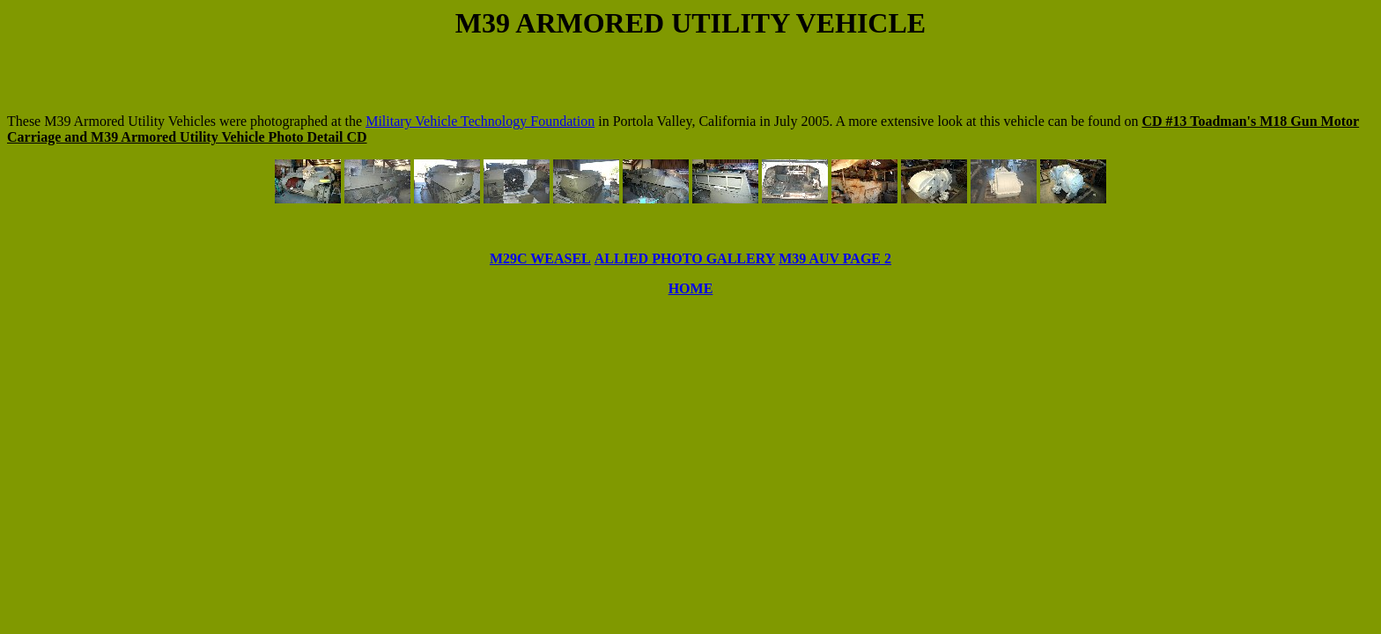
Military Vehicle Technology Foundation (480, 121)
